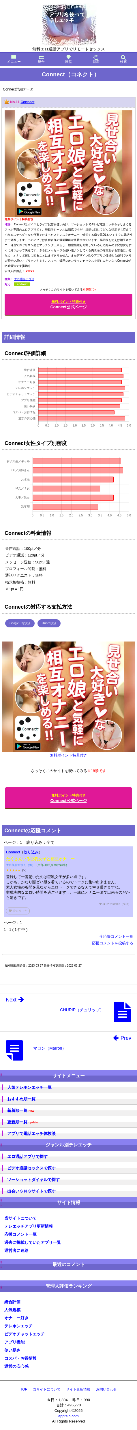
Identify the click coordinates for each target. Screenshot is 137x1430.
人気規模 (12, 1310)
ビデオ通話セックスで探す (31, 1168)
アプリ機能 (14, 1342)
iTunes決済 (49, 623)
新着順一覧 (20, 1110)
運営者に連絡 (16, 1250)
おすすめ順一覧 (21, 1099)
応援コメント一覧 (20, 1234)
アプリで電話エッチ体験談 (31, 1133)
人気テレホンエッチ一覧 (29, 1087)
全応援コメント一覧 (116, 936)
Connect (27, 102)
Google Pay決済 (20, 623)
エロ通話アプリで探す (27, 1156)
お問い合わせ (106, 1389)
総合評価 (12, 1301)
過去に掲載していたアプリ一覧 (32, 1242)
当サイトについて (20, 1218)
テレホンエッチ (18, 1326)
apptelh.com (68, 1416)
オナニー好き (16, 1318)
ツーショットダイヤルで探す (33, 1180)
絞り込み (31, 852)
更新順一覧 (22, 1122)
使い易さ (12, 1350)
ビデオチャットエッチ (24, 1334)
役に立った (17, 911)
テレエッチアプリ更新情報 (28, 1226)
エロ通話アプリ (24, 279)
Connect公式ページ (68, 304)
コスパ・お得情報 (20, 1358)
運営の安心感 (16, 1366)
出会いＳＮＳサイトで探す (31, 1191)
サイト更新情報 (78, 1389)
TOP (23, 1389)
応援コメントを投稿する (112, 943)
